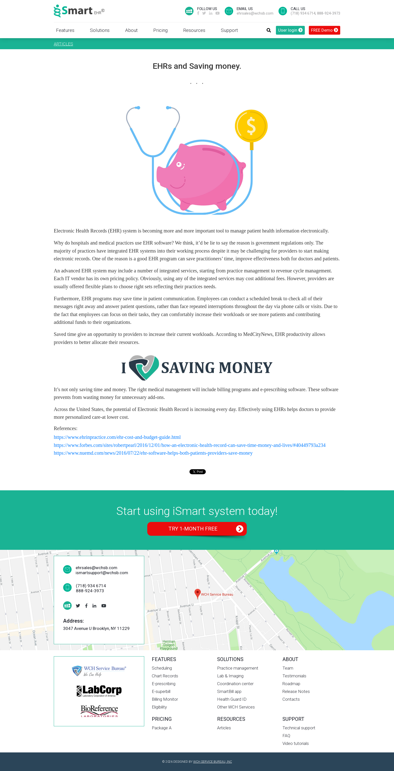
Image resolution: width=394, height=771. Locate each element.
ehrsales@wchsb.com (255, 13)
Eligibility (159, 706)
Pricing (160, 30)
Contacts (291, 699)
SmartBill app (229, 691)
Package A (162, 727)
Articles (63, 43)
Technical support (298, 727)
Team (287, 668)
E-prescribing (163, 683)
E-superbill (161, 691)
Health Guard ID (232, 699)
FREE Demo (324, 30)
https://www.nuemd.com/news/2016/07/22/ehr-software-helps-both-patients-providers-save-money (153, 453)
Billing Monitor (165, 699)
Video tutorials (295, 743)
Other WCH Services (236, 706)
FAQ (286, 735)
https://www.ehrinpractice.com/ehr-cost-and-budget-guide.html (117, 437)
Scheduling (162, 668)
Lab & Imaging (230, 675)
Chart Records (165, 675)
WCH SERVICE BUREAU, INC (212, 761)
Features (65, 30)
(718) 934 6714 (303, 13)
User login (290, 30)
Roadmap (291, 683)
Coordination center (235, 683)
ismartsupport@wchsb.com (102, 572)
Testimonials (294, 675)
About (131, 30)
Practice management (237, 668)
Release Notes (296, 691)
